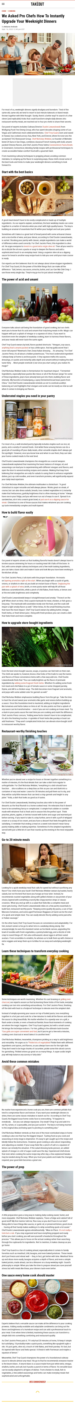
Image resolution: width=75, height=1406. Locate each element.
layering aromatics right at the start (19, 580)
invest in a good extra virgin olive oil (39, 246)
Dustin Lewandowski (51, 127)
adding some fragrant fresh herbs (29, 683)
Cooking (11, 11)
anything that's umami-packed (15, 348)
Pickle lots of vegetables (39, 1042)
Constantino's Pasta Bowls (61, 145)
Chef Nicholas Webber (41, 139)
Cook (4, 11)
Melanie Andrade (10, 27)
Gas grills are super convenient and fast (19, 1031)
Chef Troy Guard (52, 133)
